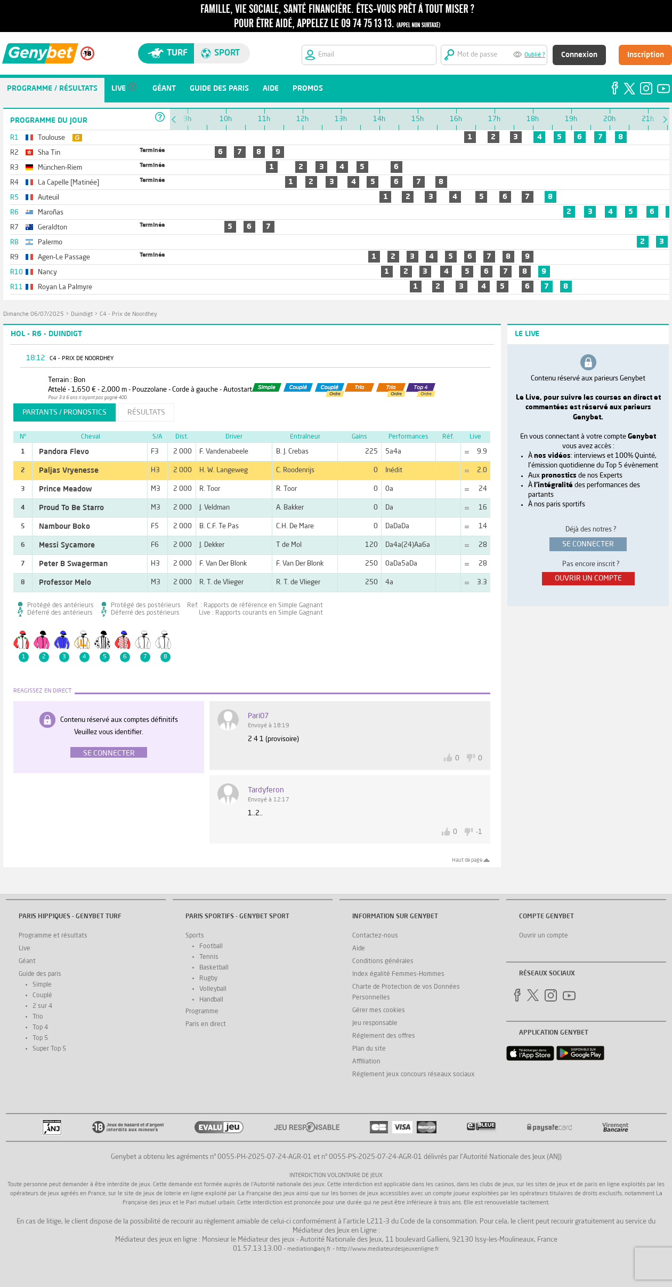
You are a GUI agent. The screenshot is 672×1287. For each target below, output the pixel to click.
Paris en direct (205, 1024)
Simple (42, 985)
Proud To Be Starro (71, 508)
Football (211, 946)
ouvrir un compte (588, 578)
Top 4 (40, 1027)
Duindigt (82, 314)
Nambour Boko (64, 526)
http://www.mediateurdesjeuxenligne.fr (387, 1249)
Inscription (645, 55)
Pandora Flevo (64, 452)
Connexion (579, 55)
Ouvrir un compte (543, 936)
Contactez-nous (375, 936)
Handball (211, 1000)
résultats (146, 412)
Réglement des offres (383, 1036)
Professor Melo (65, 582)
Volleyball (212, 989)
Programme (201, 1011)
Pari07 (258, 716)
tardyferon (266, 790)
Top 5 (40, 1038)
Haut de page (467, 860)
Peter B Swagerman (73, 564)
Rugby (208, 978)
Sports (194, 936)
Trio (38, 1017)
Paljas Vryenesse (69, 470)
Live (24, 949)
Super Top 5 (49, 1049)
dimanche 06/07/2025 (33, 314)
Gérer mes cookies (378, 1010)
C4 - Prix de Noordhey (128, 314)
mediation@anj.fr (309, 1249)
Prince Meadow (65, 489)
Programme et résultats (53, 936)
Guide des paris (40, 974)
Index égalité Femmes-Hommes (398, 974)
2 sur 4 (42, 1006)
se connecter (588, 544)
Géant (27, 961)
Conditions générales (383, 961)
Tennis (208, 957)
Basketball (214, 968)
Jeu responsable (375, 1023)
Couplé (42, 995)
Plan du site (369, 1049)
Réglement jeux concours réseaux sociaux (413, 1074)
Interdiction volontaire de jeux (336, 1176)
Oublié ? (534, 55)
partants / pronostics (64, 412)
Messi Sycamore (67, 545)
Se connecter (109, 753)
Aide (358, 949)
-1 (479, 832)
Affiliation (366, 1062)
